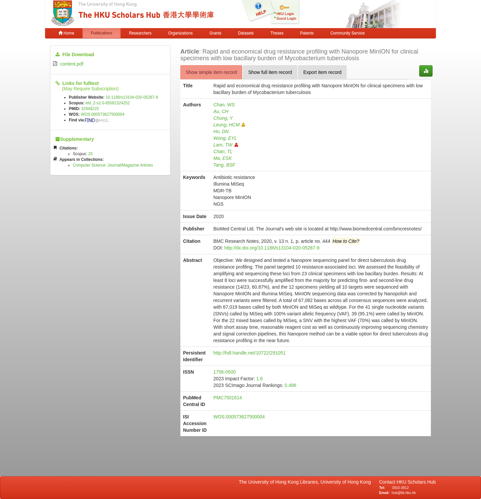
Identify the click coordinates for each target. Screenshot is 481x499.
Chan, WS (224, 104)
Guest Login (286, 18)
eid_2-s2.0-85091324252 (108, 103)
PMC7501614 (227, 397)
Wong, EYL (225, 138)
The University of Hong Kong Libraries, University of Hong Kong (306, 482)
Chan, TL (223, 151)
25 (90, 154)
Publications (101, 33)
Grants (215, 33)
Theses (277, 33)
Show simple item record (211, 72)
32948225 (90, 108)
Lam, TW (225, 144)
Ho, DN (221, 131)
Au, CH (220, 111)
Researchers (140, 33)
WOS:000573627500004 (103, 114)
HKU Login (285, 14)
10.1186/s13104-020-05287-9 (132, 97)
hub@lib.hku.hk (403, 493)
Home (66, 33)
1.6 (259, 378)
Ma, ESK (222, 158)
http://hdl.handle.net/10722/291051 (249, 353)
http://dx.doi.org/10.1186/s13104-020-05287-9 (271, 248)
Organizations (180, 33)
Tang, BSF (224, 165)
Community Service (347, 33)
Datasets (246, 33)
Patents (307, 33)
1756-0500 (224, 372)
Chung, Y (223, 118)
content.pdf (71, 64)
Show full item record (270, 72)
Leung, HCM (229, 124)
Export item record (322, 72)
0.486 (290, 385)
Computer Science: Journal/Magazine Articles (113, 165)
